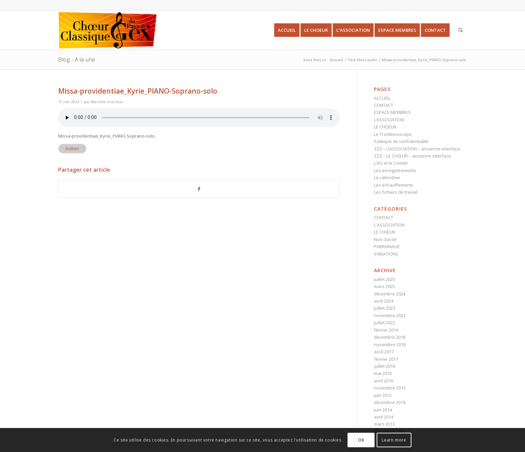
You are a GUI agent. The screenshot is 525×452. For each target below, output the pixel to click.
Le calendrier (387, 177)
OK (361, 440)
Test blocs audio (362, 59)
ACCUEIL (382, 98)
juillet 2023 (384, 308)
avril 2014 (383, 417)
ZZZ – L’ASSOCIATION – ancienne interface (417, 149)
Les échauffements (393, 185)
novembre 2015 (390, 388)
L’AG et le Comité (391, 163)
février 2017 (386, 359)
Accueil (336, 59)
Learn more (394, 440)
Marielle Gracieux (107, 101)
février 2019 (386, 330)
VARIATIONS (386, 254)
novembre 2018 (390, 344)
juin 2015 (383, 395)
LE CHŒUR (384, 232)
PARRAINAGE (387, 246)
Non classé (385, 239)
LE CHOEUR (385, 127)
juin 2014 (383, 410)
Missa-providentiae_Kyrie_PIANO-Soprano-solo (137, 91)
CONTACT (383, 105)
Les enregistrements (395, 170)
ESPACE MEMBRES (392, 112)
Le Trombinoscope (393, 134)
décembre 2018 (389, 337)
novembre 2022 (390, 315)
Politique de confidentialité (401, 141)
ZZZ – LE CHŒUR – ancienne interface (412, 156)
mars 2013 (384, 424)
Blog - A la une (76, 59)
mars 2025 (384, 286)
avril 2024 (383, 301)
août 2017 (384, 352)
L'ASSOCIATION (389, 225)
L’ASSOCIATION (389, 120)
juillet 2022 (384, 322)
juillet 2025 (384, 279)
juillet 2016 (384, 366)
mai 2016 (383, 373)
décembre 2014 (389, 402)
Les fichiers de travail (395, 192)
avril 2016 (383, 381)
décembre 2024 (389, 294)
